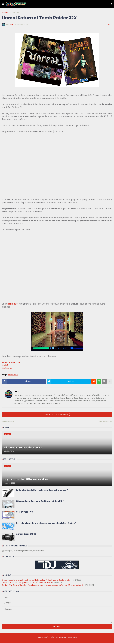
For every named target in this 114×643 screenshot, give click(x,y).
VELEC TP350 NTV (24, 512)
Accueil (5, 12)
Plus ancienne (105, 421)
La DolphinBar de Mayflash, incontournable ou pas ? (42, 490)
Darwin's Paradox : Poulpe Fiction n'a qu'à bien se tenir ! (27, 582)
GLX (16, 391)
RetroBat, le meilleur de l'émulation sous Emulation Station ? (46, 523)
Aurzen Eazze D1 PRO (26, 534)
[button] (3, 4)
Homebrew (14, 12)
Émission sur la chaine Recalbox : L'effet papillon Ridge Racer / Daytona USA (36, 580)
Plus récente (8, 421)
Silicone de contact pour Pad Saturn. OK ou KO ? (40, 501)
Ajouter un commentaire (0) (57, 414)
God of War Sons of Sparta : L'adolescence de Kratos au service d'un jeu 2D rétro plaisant (42, 585)
